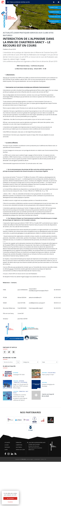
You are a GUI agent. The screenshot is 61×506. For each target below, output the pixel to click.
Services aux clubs (39, 32)
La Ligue (7, 445)
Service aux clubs (20, 449)
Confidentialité (37, 459)
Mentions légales (30, 459)
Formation (18, 442)
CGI (45, 459)
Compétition (19, 445)
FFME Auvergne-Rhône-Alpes (18, 2)
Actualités (7, 442)
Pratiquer (24, 32)
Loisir (16, 32)
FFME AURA (23, 459)
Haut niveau (19, 447)
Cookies (42, 459)
